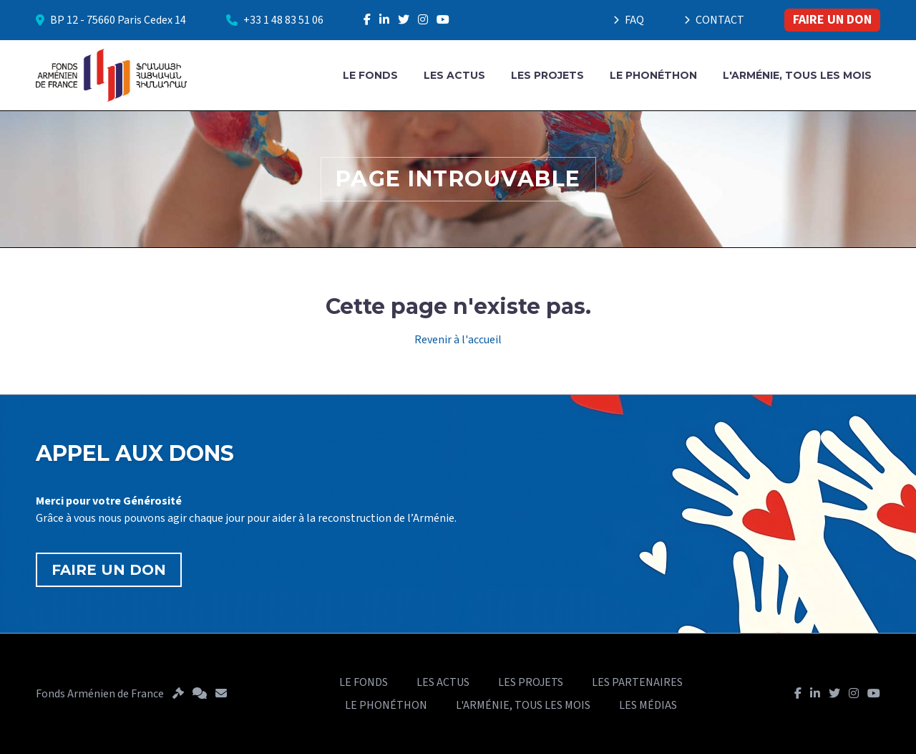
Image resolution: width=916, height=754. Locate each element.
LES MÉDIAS (648, 705)
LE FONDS (370, 75)
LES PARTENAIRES (637, 682)
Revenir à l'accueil (458, 340)
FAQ (628, 20)
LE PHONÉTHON (653, 75)
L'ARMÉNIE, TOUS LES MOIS (797, 75)
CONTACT (714, 20)
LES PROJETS (547, 75)
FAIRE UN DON (832, 20)
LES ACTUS (454, 75)
